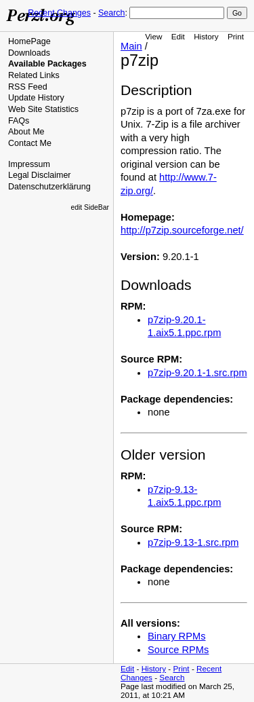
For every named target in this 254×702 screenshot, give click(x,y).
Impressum (29, 164)
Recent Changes (59, 13)
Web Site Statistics (43, 109)
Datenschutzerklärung (49, 186)
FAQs (18, 121)
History (206, 36)
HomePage (29, 41)
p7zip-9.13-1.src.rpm (193, 542)
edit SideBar (89, 207)
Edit (178, 36)
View (153, 36)
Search (111, 13)
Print (236, 36)
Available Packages (47, 64)
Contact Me (29, 143)
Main (131, 46)
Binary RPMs (177, 636)
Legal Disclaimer (39, 175)
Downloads (29, 53)
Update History (36, 98)
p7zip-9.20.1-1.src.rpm (197, 372)
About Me (26, 131)
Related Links (34, 75)
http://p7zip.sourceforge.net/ (182, 230)
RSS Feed (27, 87)
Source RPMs (178, 649)
